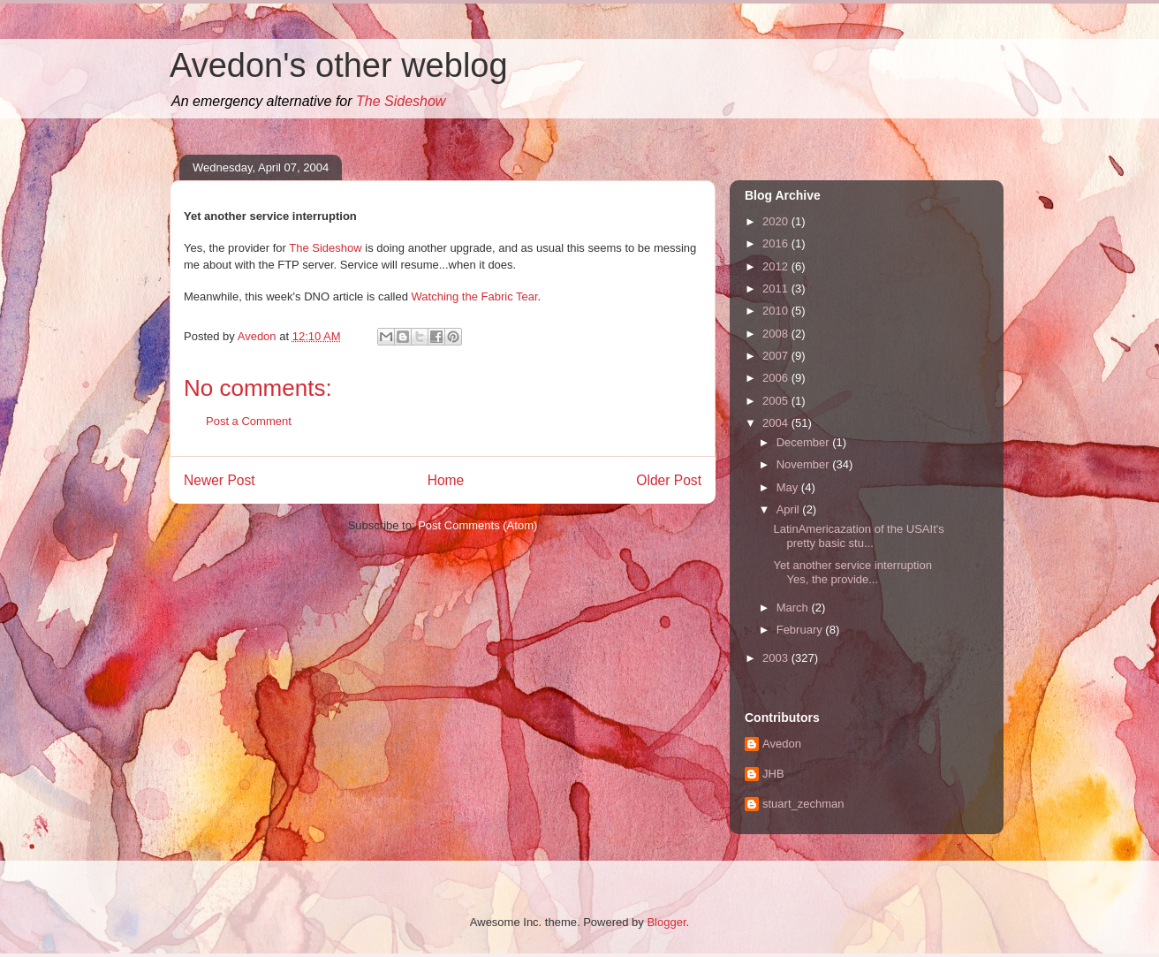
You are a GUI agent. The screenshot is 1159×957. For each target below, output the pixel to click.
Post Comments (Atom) (477, 525)
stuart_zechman (803, 803)
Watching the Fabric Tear (475, 296)
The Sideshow (400, 101)
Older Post (668, 480)
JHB (773, 773)
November (804, 464)
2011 (777, 288)
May (788, 487)
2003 (777, 658)
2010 (777, 310)
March (794, 607)
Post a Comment (249, 421)
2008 (777, 333)
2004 (777, 422)
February (801, 629)
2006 (777, 377)
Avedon (781, 743)
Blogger (666, 922)
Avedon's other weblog (339, 65)
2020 (777, 221)
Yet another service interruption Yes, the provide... (852, 572)
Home (446, 480)
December (804, 442)
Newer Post (219, 480)
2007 (777, 355)
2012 (777, 266)
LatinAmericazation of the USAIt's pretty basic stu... (858, 536)
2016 (777, 243)
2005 (777, 400)
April (789, 509)
